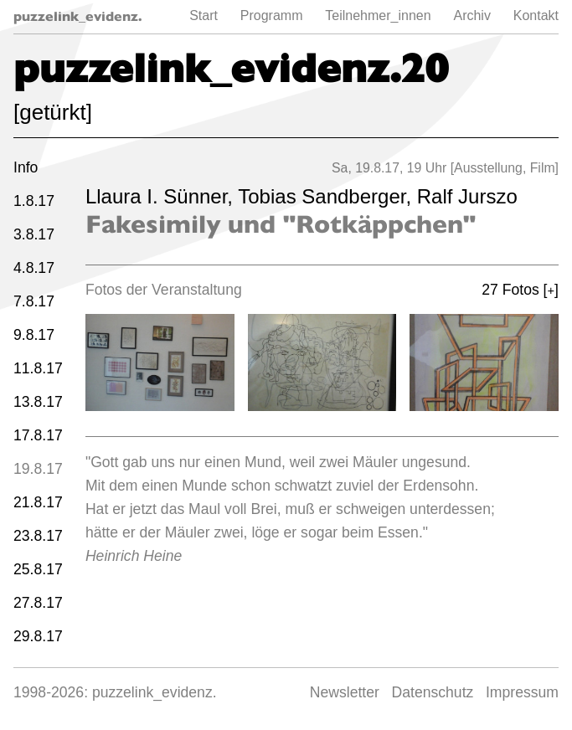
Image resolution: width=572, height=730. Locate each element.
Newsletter (344, 692)
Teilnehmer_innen (377, 15)
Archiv (471, 15)
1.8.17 (33, 201)
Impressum (522, 692)
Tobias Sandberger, (327, 196)
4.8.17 (33, 268)
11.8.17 (38, 368)
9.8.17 (33, 334)
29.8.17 (38, 636)
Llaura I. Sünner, (161, 196)
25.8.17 (38, 569)
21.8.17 (38, 502)
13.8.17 (38, 401)
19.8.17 (38, 468)
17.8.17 (38, 435)
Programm (271, 15)
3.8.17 (33, 234)
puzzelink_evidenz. (77, 16)
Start (203, 15)
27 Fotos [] (520, 289)
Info (25, 167)
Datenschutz (433, 692)
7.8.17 (33, 301)
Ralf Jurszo (467, 196)
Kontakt (536, 15)
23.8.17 (38, 535)
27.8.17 (38, 602)
